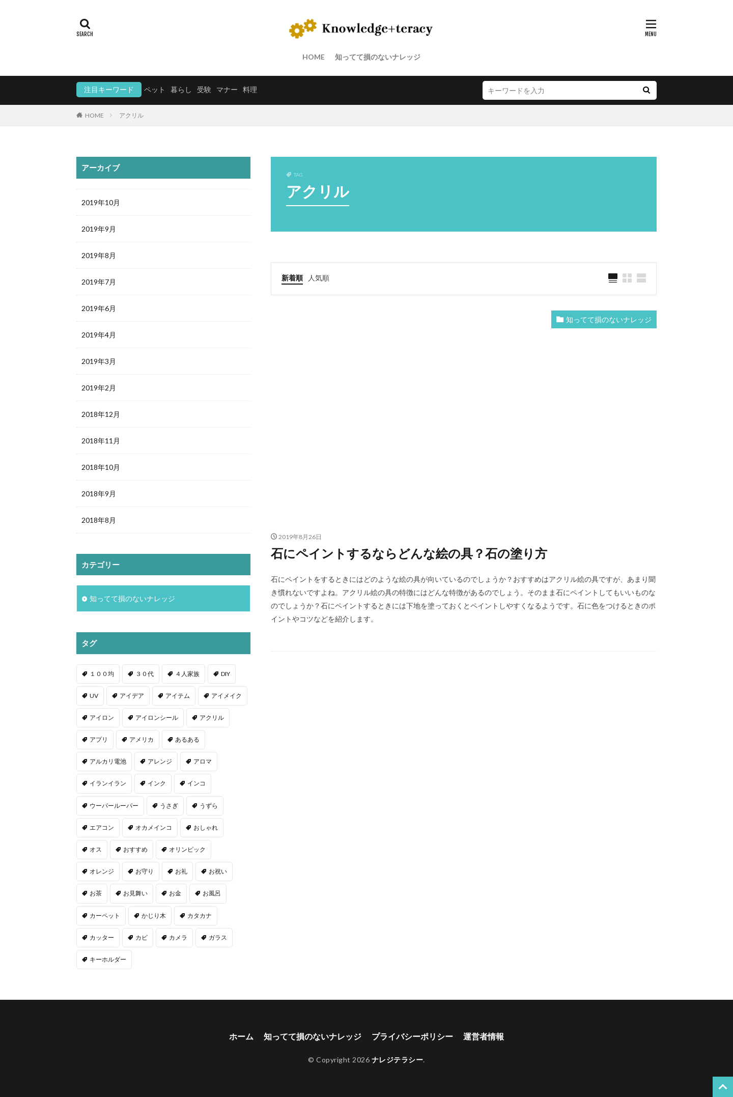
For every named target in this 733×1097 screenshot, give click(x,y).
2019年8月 (98, 255)
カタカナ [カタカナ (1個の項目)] (199, 915)
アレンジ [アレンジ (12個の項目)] (160, 761)
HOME (313, 56)
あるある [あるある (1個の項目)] (187, 739)
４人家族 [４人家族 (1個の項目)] (187, 674)
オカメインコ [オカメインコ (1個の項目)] (153, 827)
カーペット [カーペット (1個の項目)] (105, 915)
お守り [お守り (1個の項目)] (144, 871)
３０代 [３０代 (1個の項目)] (144, 674)
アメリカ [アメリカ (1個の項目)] (141, 739)
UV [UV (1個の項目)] (94, 695)
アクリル (131, 115)
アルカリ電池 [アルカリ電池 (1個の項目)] (108, 761)
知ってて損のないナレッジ (377, 56)
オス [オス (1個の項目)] (96, 849)
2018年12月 (100, 414)
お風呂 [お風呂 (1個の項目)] (212, 893)
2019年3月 (98, 361)
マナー (227, 89)
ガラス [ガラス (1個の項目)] (218, 937)
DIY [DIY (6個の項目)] (225, 674)
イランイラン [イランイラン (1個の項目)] (108, 783)
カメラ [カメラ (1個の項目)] (178, 937)
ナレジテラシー (398, 1059)
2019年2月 (98, 387)
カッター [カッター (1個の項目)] (102, 937)
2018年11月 (100, 440)
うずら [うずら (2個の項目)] (209, 805)
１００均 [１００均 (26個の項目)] (102, 674)
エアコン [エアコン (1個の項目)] (102, 827)
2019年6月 (98, 308)
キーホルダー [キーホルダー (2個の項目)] (108, 959)
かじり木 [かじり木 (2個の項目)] (154, 915)
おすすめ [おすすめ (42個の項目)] (135, 849)
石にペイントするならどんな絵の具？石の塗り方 (409, 553)
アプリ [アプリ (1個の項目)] (99, 739)
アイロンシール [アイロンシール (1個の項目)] (156, 717)
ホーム (241, 1036)
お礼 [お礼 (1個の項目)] (181, 871)
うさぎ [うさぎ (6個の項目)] (169, 805)
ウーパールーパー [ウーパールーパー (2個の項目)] (114, 805)
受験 (204, 89)
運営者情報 (483, 1036)
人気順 (318, 277)
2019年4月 (98, 334)
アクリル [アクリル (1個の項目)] (212, 717)
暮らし (181, 89)
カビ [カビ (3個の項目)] (141, 937)
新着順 (292, 277)
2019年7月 (98, 281)
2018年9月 (98, 493)
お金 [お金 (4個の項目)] (175, 893)
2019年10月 (100, 202)
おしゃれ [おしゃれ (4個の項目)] (205, 827)
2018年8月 (98, 520)
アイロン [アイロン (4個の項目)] (102, 717)
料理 (250, 89)
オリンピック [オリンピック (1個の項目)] (187, 849)
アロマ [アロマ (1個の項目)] (202, 761)
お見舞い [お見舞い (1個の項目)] (135, 893)
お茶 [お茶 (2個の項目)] (96, 893)
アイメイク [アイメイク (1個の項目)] (226, 695)
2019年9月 (98, 228)
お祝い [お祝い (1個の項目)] (218, 871)
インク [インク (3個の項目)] (157, 783)
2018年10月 (100, 467)
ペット (154, 89)
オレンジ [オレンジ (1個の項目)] (102, 871)
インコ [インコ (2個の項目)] (196, 783)
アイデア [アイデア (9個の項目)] (132, 695)
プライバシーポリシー (412, 1036)
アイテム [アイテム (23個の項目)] (177, 695)
